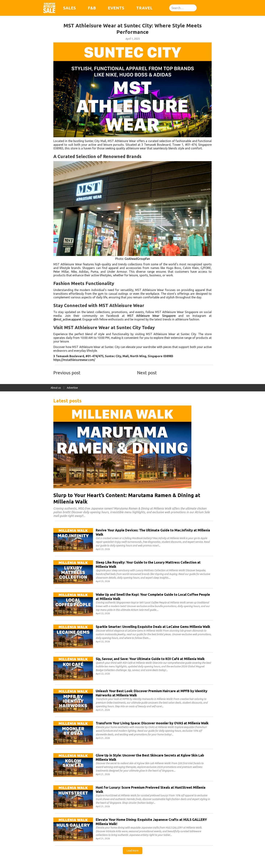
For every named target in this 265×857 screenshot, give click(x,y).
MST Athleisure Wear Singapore (151, 315)
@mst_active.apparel (67, 319)
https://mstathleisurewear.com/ (74, 359)
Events (116, 8)
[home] (49, 8)
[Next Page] (132, 850)
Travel (144, 8)
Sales (69, 8)
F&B (92, 8)
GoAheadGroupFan (137, 258)
